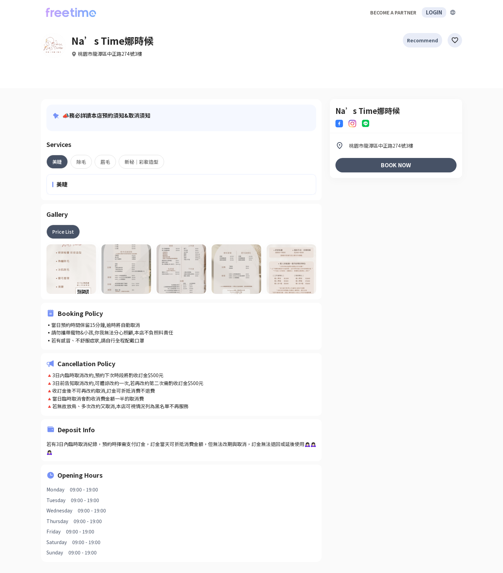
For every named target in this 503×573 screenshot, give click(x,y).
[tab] (57, 162)
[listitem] (396, 145)
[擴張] (453, 12)
